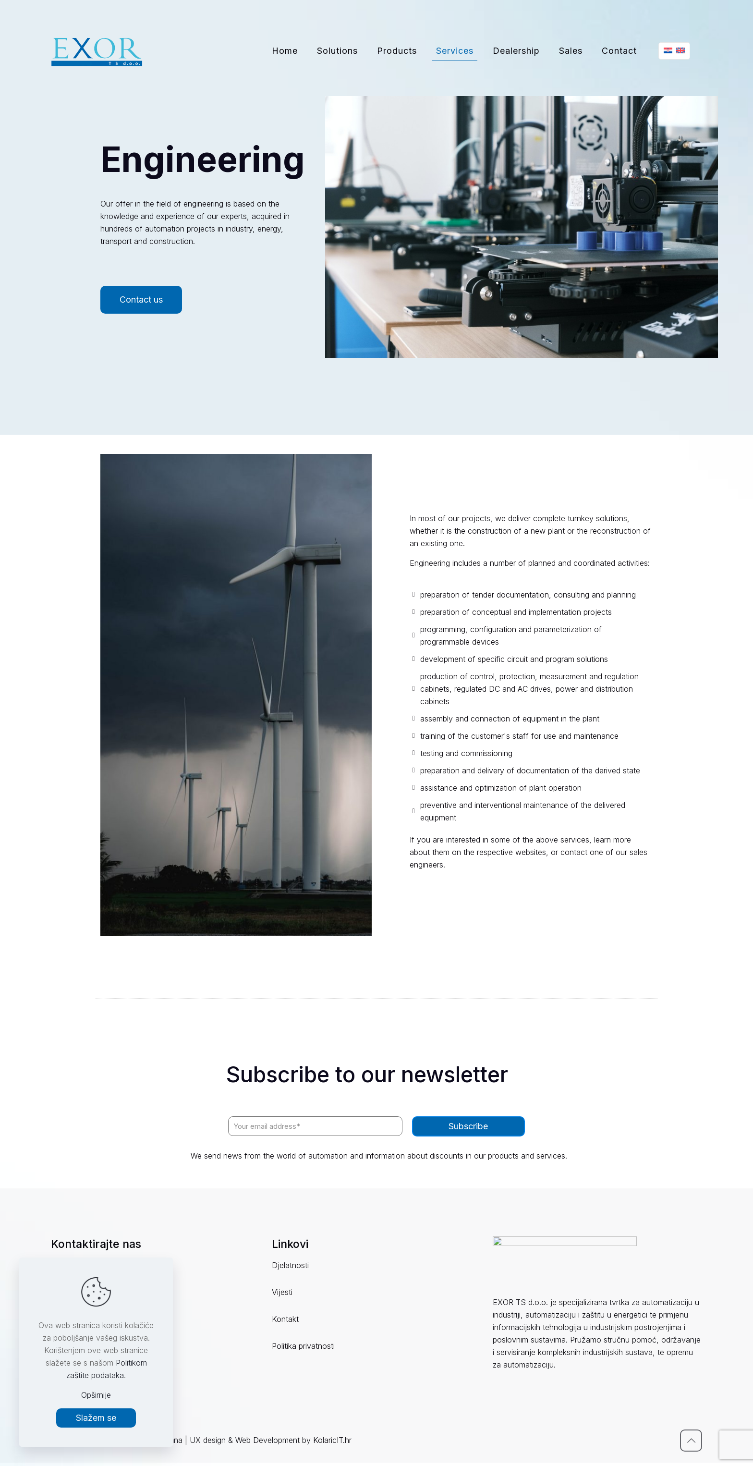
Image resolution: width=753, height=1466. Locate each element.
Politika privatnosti (303, 1346)
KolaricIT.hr (332, 1443)
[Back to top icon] (691, 1444)
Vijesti (282, 1292)
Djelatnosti (290, 1265)
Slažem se (96, 1418)
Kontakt (285, 1319)
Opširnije (96, 1395)
